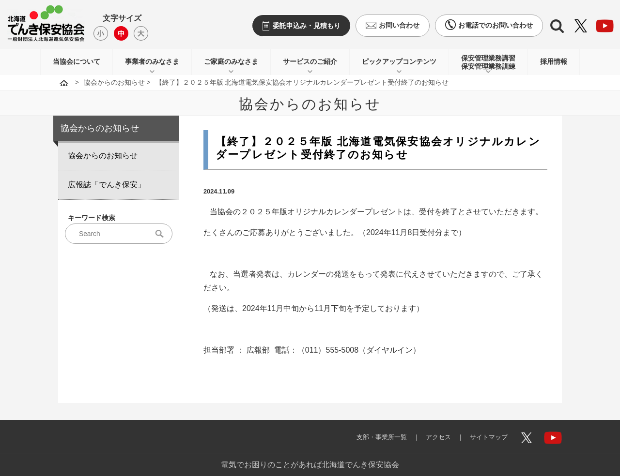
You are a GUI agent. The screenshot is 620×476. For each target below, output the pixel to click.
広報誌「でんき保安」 (106, 184)
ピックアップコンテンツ (399, 61)
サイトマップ (485, 431)
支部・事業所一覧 (370, 431)
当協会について (76, 61)
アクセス (431, 431)
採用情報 (553, 61)
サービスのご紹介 (310, 61)
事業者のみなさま (152, 61)
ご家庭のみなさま (231, 61)
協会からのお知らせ (114, 82)
